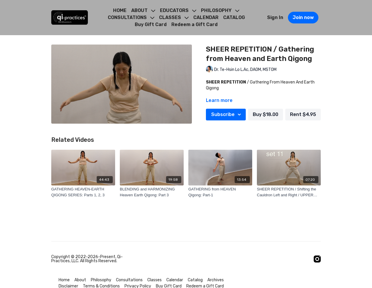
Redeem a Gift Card (194, 24)
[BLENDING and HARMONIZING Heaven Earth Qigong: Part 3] (152, 192)
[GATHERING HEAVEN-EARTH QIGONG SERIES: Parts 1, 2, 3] (83, 192)
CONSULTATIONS (131, 17)
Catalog (195, 279)
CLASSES (174, 17)
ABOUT (143, 10)
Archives (215, 279)
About (80, 279)
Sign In (275, 17)
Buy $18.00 (265, 114)
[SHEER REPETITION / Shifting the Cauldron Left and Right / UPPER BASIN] (289, 192)
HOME (120, 10)
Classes (154, 279)
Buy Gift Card (151, 24)
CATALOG (234, 17)
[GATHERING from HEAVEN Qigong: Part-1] (220, 192)
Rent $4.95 (303, 114)
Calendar (174, 279)
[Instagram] (317, 259)
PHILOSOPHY (220, 10)
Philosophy (101, 279)
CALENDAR (206, 17)
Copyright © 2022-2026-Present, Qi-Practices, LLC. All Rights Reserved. (87, 259)
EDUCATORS (178, 10)
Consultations (129, 279)
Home (64, 279)
